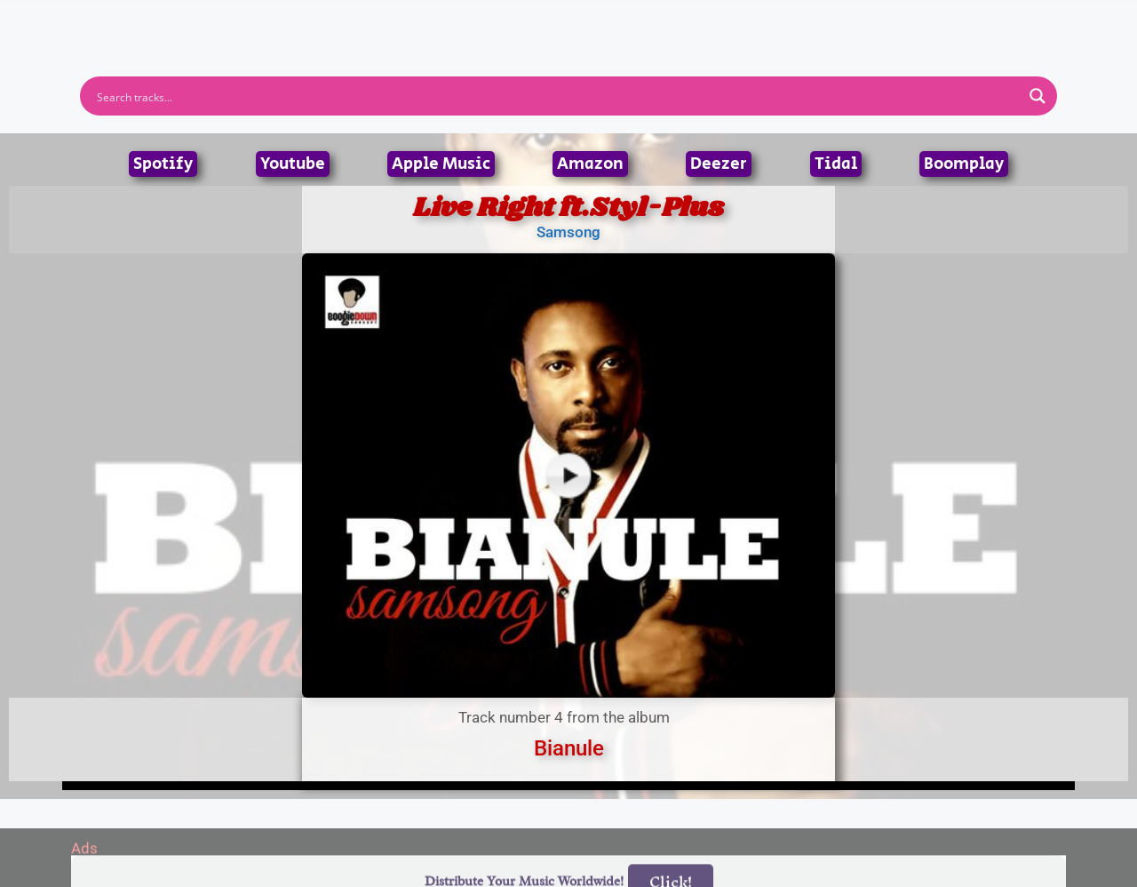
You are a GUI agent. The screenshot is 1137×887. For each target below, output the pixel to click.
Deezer (718, 164)
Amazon (590, 164)
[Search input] (557, 96)
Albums (490, 22)
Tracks (574, 22)
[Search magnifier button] (1037, 96)
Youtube (292, 164)
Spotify (163, 164)
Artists (407, 22)
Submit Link (671, 22)
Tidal (836, 164)
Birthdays (786, 22)
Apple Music (441, 164)
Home (331, 22)
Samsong (568, 232)
